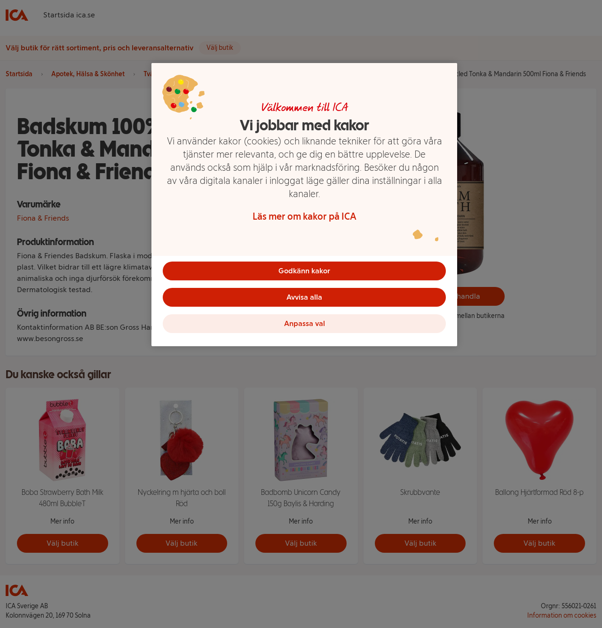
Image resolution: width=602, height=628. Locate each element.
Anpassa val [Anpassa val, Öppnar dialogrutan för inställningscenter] (304, 323)
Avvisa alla (304, 297)
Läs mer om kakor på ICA (304, 216)
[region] (304, 204)
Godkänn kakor (304, 270)
